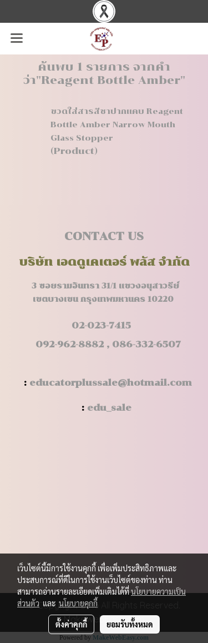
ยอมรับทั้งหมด (129, 624)
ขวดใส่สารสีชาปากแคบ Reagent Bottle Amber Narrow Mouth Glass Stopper (116, 125)
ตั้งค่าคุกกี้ (71, 624)
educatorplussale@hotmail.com (110, 382)
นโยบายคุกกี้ (78, 603)
